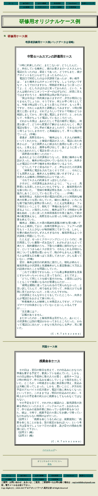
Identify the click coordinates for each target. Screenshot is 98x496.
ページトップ (49, 450)
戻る (50, 464)
